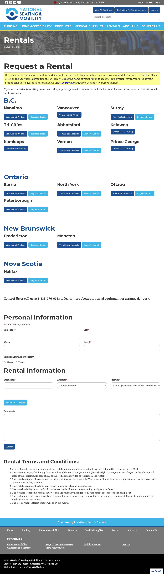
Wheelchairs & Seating (18, 547)
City (86, 329)
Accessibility (37, 563)
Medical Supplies (89, 26)
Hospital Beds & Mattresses (59, 544)
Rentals (113, 26)
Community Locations (72, 522)
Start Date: (10, 379)
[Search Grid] (126, 17)
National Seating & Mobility (25, 560)
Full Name (10, 329)
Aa (152, 571)
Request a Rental (38, 117)
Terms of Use (51, 563)
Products (63, 26)
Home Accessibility (36, 26)
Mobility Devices (92, 544)
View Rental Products (15, 117)
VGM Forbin (38, 567)
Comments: (9, 411)
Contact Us (150, 26)
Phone (7, 342)
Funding (10, 26)
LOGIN (157, 2)
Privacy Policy (20, 563)
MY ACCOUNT (145, 2)
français (154, 10)
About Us (130, 26)
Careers (7, 563)
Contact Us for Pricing (69, 115)
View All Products (54, 547)
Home (7, 47)
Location (62, 379)
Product (115, 379)
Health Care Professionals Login (131, 10)
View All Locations (103, 10)
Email (87, 342)
